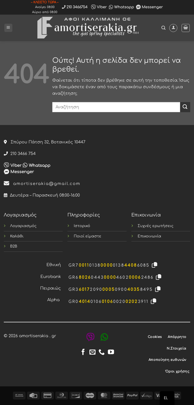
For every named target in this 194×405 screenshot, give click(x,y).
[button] (8, 28)
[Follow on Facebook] (83, 352)
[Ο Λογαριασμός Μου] (173, 28)
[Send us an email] (92, 352)
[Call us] (102, 352)
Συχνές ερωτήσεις (156, 226)
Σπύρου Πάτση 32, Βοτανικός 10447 (44, 142)
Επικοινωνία (149, 236)
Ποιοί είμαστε (87, 236)
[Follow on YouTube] (111, 352)
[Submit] (185, 107)
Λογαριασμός (23, 226)
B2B (13, 246)
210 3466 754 (20, 153)
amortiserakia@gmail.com (42, 183)
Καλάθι (16, 236)
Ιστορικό (82, 226)
